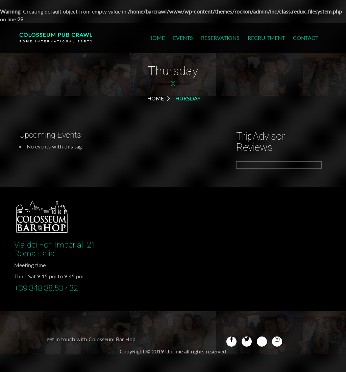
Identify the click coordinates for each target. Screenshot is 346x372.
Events (183, 37)
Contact (305, 37)
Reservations (220, 37)
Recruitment (266, 37)
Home (156, 37)
